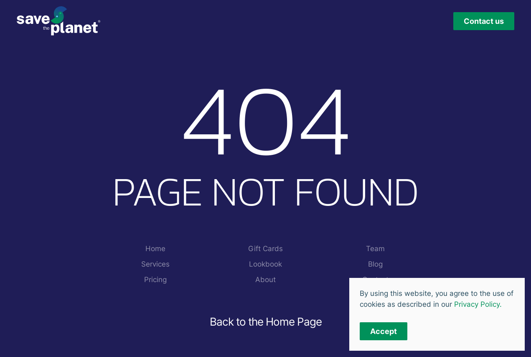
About (265, 279)
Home (155, 248)
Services (155, 264)
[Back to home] (58, 21)
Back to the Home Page (266, 321)
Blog (375, 264)
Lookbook (265, 264)
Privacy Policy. (478, 304)
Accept (383, 331)
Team (375, 248)
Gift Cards (265, 248)
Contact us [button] (484, 21)
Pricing (155, 279)
